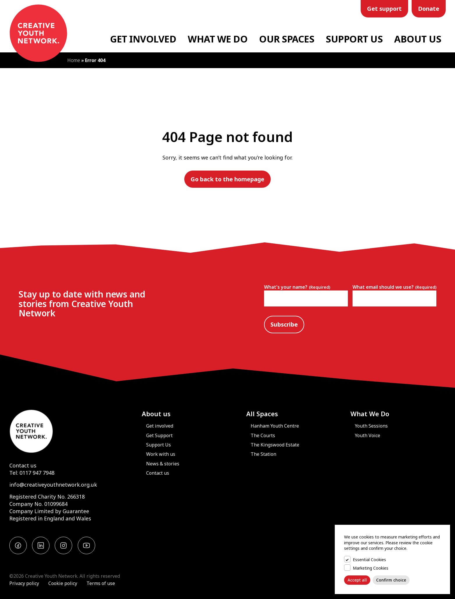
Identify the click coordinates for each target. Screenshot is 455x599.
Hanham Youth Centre (275, 426)
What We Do (217, 39)
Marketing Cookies (370, 568)
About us (156, 414)
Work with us (160, 454)
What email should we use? (394, 287)
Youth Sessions (371, 426)
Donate (428, 9)
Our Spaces (286, 39)
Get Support (159, 435)
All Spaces (262, 414)
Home (73, 60)
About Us (417, 39)
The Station (263, 454)
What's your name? (297, 287)
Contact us (22, 465)
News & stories (162, 463)
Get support (384, 9)
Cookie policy (62, 583)
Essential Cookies (369, 559)
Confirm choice (391, 580)
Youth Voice (367, 435)
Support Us (354, 39)
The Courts (263, 435)
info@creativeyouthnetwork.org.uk (53, 484)
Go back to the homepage (227, 179)
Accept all (357, 580)
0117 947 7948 (37, 472)
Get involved (159, 426)
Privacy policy (24, 583)
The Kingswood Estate (275, 445)
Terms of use (100, 583)
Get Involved (143, 39)
